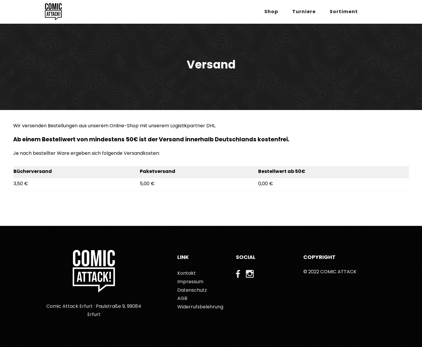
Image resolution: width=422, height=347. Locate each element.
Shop (271, 11)
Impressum (190, 281)
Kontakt (186, 273)
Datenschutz (192, 290)
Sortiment (344, 11)
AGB (182, 298)
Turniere (304, 11)
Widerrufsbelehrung (200, 306)
